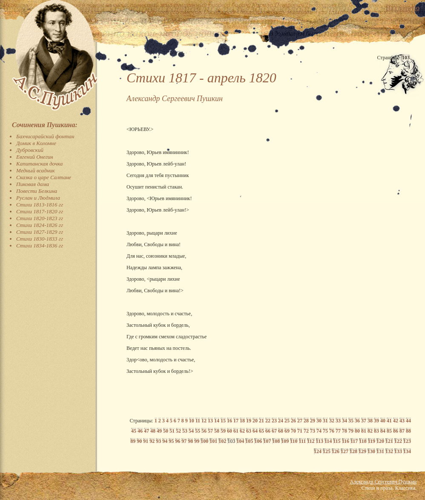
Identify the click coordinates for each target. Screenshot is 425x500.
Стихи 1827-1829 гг (39, 232)
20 (255, 421)
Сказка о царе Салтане (43, 177)
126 (335, 451)
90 (139, 441)
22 (267, 421)
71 (299, 431)
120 (380, 441)
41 (389, 421)
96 (177, 441)
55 (197, 431)
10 (191, 421)
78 (344, 431)
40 (382, 421)
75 (325, 431)
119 (371, 441)
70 (293, 431)
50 (165, 431)
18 (242, 421)
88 (408, 431)
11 (197, 421)
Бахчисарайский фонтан (45, 136)
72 (306, 431)
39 (376, 421)
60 (229, 431)
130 (371, 451)
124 (318, 451)
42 (395, 421)
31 (325, 421)
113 (319, 441)
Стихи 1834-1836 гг (39, 245)
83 (376, 431)
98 (190, 441)
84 (382, 431)
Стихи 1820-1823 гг (39, 218)
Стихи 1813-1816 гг (39, 204)
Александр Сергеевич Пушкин (383, 482)
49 (159, 431)
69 (287, 431)
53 (184, 431)
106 (258, 441)
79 (350, 431)
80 (357, 431)
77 (338, 431)
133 (398, 451)
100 (204, 441)
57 (210, 431)
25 (287, 421)
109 (285, 441)
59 (223, 431)
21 (261, 421)
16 (229, 421)
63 (248, 431)
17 (235, 421)
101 (213, 441)
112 (310, 441)
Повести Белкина (36, 191)
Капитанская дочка (39, 163)
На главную (402, 8)
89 (132, 441)
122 (398, 441)
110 (293, 441)
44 (408, 421)
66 (267, 431)
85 (389, 431)
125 (326, 451)
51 (172, 431)
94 (164, 441)
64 (255, 431)
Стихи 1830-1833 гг (39, 238)
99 (196, 441)
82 (370, 431)
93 (158, 441)
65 (261, 431)
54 (191, 431)
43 (402, 421)
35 (350, 421)
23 (274, 421)
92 (152, 441)
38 (370, 421)
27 (299, 421)
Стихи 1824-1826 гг (39, 225)
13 (210, 421)
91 (145, 441)
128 (353, 451)
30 (319, 421)
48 (152, 431)
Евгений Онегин (34, 157)
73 (312, 431)
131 (380, 451)
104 (240, 441)
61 (235, 431)
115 (336, 441)
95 (171, 441)
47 (146, 431)
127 (344, 451)
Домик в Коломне (36, 143)
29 (312, 421)
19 (248, 421)
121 (389, 441)
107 (267, 441)
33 (338, 421)
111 (302, 441)
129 (362, 451)
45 (133, 431)
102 (222, 441)
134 (407, 451)
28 (306, 421)
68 (280, 431)
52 (178, 431)
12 (204, 421)
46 (140, 431)
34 (344, 421)
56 (204, 431)
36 (357, 421)
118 (362, 441)
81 (363, 431)
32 (331, 421)
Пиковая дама (32, 184)
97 (184, 441)
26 (293, 421)
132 (389, 451)
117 (354, 441)
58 (216, 431)
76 (331, 431)
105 (249, 441)
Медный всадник (35, 170)
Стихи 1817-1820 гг (39, 211)
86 (395, 431)
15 (223, 421)
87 (402, 431)
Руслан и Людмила (38, 198)
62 (242, 431)
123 (407, 441)
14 (216, 421)
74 (319, 431)
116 (345, 441)
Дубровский (29, 150)
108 (276, 441)
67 (274, 431)
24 (280, 421)
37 (363, 421)
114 (328, 441)
